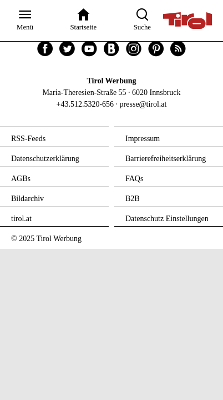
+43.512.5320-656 (85, 104)
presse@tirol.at (143, 104)
